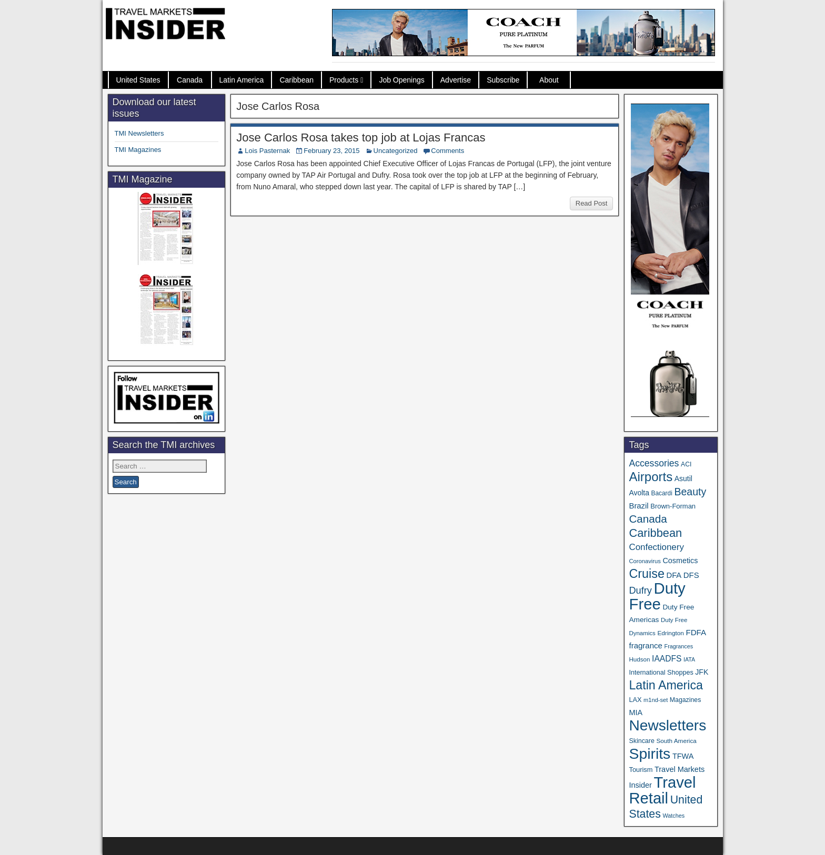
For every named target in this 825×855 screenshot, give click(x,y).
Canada (190, 80)
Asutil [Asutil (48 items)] (683, 478)
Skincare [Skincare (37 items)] (641, 741)
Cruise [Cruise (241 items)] (646, 574)
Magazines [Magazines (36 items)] (685, 700)
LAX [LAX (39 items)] (635, 700)
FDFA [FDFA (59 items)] (696, 632)
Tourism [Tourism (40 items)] (640, 769)
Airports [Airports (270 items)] (650, 477)
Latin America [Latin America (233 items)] (665, 685)
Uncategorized (396, 151)
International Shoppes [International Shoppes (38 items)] (661, 672)
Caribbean (296, 80)
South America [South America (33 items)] (676, 740)
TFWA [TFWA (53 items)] (682, 756)
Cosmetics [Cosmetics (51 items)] (680, 560)
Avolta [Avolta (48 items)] (639, 492)
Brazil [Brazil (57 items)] (638, 506)
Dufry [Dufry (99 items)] (640, 590)
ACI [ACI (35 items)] (686, 464)
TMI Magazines (138, 150)
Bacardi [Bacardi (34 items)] (661, 493)
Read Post (592, 203)
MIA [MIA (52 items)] (635, 712)
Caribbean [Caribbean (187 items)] (655, 533)
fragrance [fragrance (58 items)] (645, 645)
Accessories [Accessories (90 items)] (654, 463)
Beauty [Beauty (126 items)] (690, 491)
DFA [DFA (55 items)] (674, 575)
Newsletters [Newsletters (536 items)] (667, 725)
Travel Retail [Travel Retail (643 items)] (662, 790)
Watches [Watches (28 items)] (673, 815)
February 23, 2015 (331, 151)
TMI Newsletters (139, 133)
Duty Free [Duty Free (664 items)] (657, 596)
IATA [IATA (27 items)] (689, 659)
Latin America (241, 80)
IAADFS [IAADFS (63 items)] (666, 658)
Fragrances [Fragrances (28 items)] (679, 646)
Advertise (455, 80)
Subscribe (503, 80)
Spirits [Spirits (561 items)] (649, 753)
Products (343, 80)
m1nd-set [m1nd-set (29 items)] (655, 700)
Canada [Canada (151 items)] (648, 519)
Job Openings (401, 80)
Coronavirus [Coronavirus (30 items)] (644, 561)
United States (138, 80)
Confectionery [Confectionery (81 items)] (656, 547)
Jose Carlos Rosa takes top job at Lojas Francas (360, 137)
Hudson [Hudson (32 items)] (639, 659)
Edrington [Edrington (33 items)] (670, 632)
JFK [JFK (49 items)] (701, 672)
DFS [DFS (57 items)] (691, 575)
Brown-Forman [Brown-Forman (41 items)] (673, 506)
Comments (447, 151)
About (549, 80)
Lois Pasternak (267, 151)
